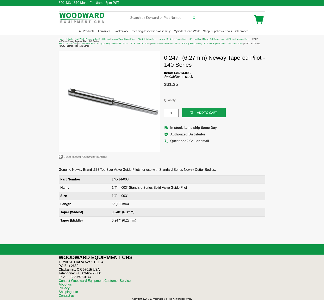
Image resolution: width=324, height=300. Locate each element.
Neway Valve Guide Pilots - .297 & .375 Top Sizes (134, 39)
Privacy (64, 288)
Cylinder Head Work (187, 31)
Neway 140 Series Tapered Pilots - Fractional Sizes (226, 39)
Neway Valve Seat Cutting (98, 39)
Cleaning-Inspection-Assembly (150, 31)
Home (61, 39)
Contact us (66, 295)
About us (65, 284)
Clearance (241, 31)
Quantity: (168, 100)
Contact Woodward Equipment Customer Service (95, 280)
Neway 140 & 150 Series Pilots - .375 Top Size (180, 39)
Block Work (121, 31)
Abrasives (104, 31)
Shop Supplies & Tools (217, 31)
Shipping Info (68, 292)
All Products (86, 31)
